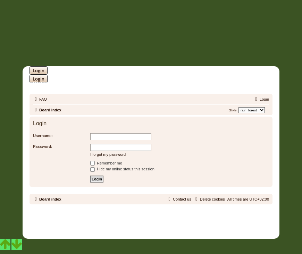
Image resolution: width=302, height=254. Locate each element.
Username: (43, 136)
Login (38, 70)
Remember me (106, 163)
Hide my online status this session (122, 169)
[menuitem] (40, 99)
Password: (42, 146)
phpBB (133, 218)
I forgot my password (108, 154)
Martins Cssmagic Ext (169, 224)
